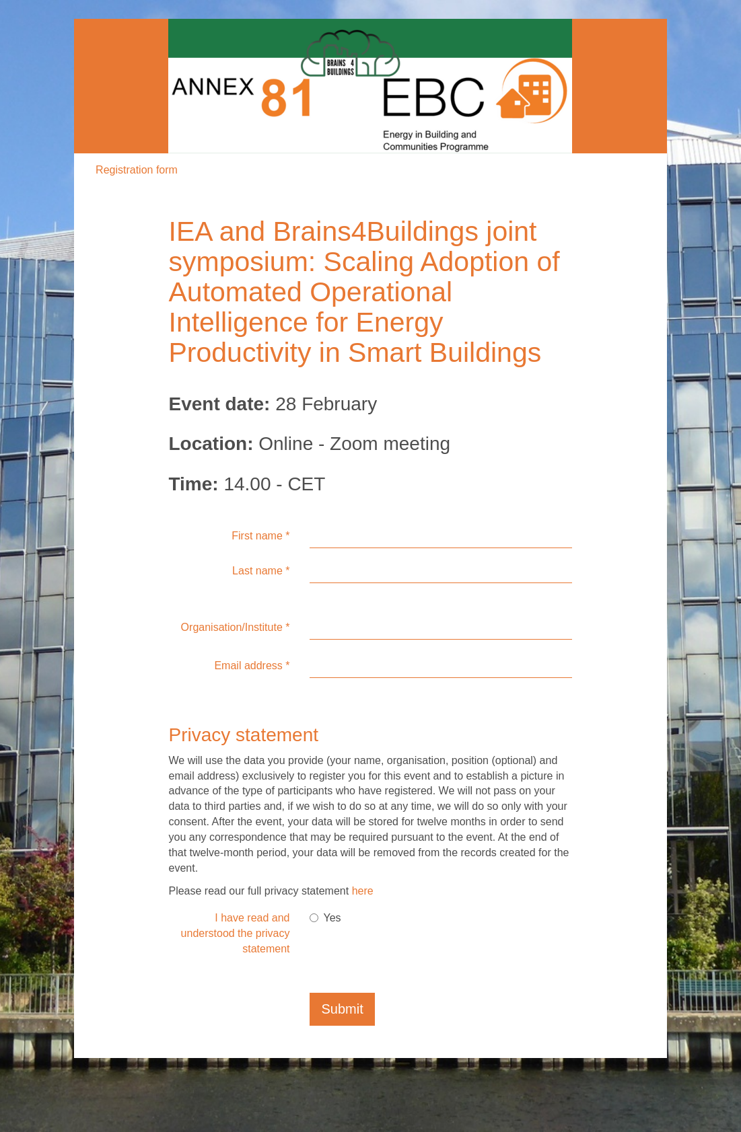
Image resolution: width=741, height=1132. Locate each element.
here (363, 891)
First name (260, 535)
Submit (342, 1009)
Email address (251, 665)
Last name (260, 570)
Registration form (137, 170)
